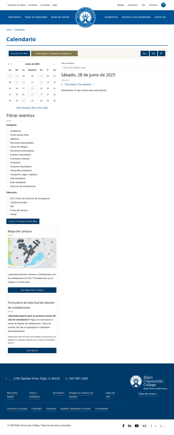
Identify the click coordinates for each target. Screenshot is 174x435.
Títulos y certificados (34, 395)
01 (10, 76)
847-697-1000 (77, 378)
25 (32, 94)
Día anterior (69, 84)
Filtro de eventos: (67, 63)
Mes (34, 108)
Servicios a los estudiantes (136, 17)
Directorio (153, 5)
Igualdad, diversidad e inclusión (75, 408)
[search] (163, 5)
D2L (143, 5)
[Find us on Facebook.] (123, 426)
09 (17, 82)
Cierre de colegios (19, 147)
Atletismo (14, 139)
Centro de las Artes (19, 135)
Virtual (13, 214)
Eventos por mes (19, 53)
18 (32, 88)
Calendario (19, 29)
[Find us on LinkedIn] (130, 426)
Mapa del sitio (110, 395)
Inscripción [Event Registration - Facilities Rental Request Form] (32, 350)
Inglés (54, 5)
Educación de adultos (17, 5)
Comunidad (45, 5)
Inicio (8, 29)
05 (41, 76)
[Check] (8, 131)
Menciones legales (12, 395)
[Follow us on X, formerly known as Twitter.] (145, 426)
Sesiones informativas (21, 166)
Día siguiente (86, 84)
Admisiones (14, 17)
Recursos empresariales (22, 143)
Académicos (111, 17)
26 (41, 94)
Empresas (51, 408)
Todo (45, 108)
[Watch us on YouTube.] (137, 426)
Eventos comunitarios (20, 155)
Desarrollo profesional (20, 170)
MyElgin (120, 5)
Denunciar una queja (17, 408)
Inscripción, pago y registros (23, 174)
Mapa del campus (149, 394)
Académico (15, 131)
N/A (12, 206)
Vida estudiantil (17, 178)
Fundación (33, 5)
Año (39, 108)
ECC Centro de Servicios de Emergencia (30, 198)
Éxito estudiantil (17, 182)
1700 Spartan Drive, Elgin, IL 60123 (33, 378)
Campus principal (18, 202)
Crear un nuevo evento (23, 221)
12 (41, 82)
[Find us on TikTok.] (154, 426)
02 (17, 76)
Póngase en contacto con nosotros (81, 395)
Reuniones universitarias (22, 151)
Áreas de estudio (60, 17)
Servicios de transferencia (22, 186)
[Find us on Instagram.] (163, 426)
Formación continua (19, 159)
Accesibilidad (101, 408)
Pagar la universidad (36, 17)
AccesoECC (133, 5)
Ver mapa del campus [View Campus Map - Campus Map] (32, 290)
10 (23, 82)
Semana (26, 108)
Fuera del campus (19, 210)
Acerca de (160, 17)
